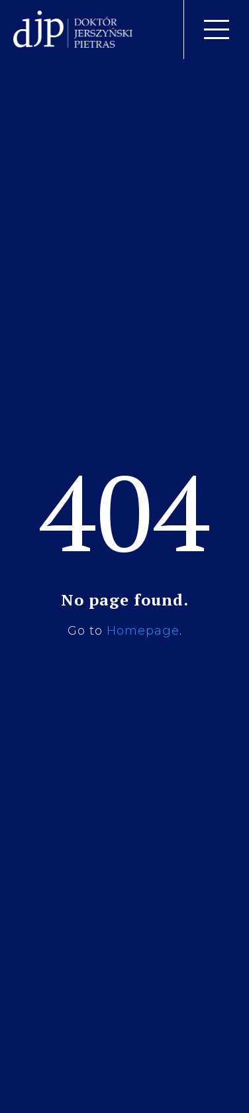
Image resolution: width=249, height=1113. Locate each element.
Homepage (143, 631)
